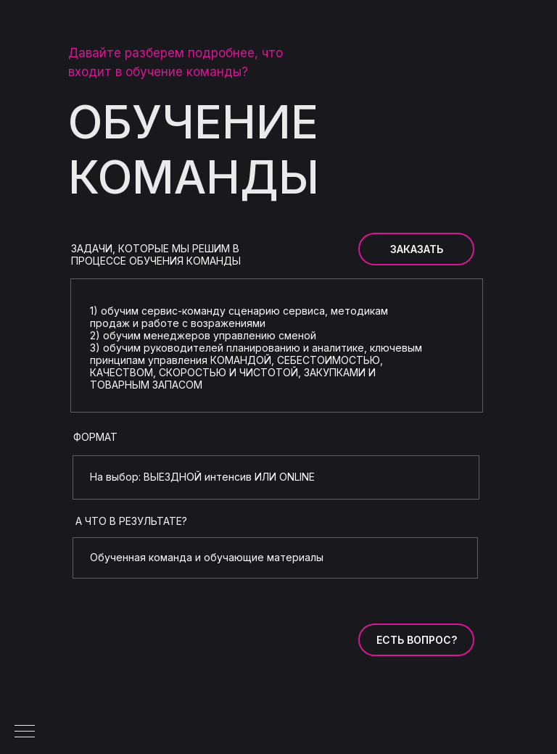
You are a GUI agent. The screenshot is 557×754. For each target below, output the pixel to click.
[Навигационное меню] (25, 732)
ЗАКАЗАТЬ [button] (416, 249)
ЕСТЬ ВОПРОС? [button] (416, 640)
